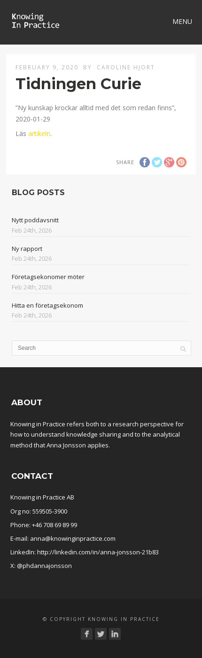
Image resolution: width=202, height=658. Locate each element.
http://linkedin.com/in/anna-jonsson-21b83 (98, 552)
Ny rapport (27, 248)
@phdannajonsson (44, 565)
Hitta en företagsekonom (47, 305)
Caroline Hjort (126, 67)
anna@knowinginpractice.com (73, 538)
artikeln (39, 133)
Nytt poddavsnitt (35, 220)
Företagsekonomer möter (48, 276)
